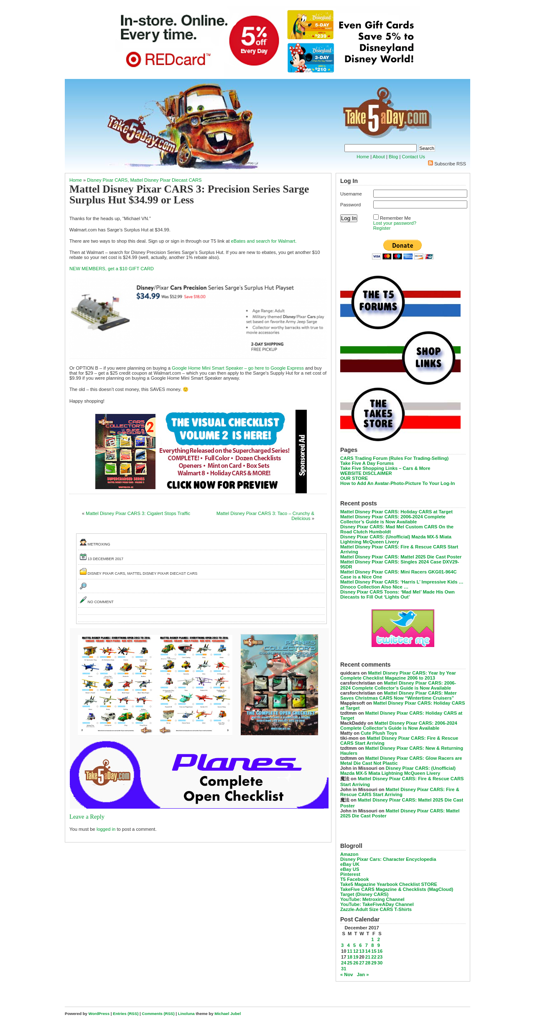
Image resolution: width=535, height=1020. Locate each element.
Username (351, 193)
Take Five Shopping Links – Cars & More (385, 468)
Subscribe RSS (450, 163)
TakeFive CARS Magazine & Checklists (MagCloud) (396, 889)
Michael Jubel (227, 1013)
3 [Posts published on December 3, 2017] (342, 945)
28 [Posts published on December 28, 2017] (367, 962)
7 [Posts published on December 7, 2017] (366, 945)
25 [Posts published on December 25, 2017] (349, 962)
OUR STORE (354, 478)
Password (350, 204)
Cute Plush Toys (379, 733)
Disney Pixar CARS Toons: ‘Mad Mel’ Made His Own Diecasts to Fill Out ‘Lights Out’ (397, 594)
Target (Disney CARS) (364, 894)
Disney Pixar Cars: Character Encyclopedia (388, 859)
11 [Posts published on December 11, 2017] (349, 951)
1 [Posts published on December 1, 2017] (372, 939)
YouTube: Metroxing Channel (372, 899)
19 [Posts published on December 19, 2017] (355, 956)
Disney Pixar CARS (107, 180)
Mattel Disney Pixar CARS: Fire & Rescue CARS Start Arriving (399, 792)
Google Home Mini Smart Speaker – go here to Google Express (238, 367)
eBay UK (349, 864)
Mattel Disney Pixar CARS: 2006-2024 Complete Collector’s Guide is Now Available (393, 519)
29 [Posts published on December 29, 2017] (373, 962)
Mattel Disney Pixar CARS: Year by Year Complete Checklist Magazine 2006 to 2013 (398, 675)
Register (382, 228)
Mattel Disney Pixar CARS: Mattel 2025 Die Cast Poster (400, 556)
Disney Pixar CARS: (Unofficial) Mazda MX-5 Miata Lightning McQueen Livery (395, 539)
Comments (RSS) (158, 1013)
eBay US (349, 869)
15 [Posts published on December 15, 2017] (373, 951)
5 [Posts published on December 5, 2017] (354, 945)
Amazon (349, 854)
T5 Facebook (354, 879)
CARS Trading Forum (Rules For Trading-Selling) (394, 458)
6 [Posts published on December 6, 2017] (360, 945)
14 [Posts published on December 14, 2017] (367, 951)
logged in (106, 829)
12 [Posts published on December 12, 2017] (355, 951)
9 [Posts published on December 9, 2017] (378, 945)
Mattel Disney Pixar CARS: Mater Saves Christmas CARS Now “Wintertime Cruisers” (398, 695)
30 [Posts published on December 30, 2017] (379, 962)
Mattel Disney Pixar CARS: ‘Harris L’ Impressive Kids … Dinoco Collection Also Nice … (402, 584)
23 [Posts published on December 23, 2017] (379, 956)
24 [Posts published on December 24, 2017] (343, 962)
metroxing (99, 544)
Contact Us (413, 156)
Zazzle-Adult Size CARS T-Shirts (376, 909)
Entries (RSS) (125, 1013)
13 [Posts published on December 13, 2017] (361, 951)
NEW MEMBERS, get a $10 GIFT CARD (111, 268)
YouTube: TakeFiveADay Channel (377, 904)
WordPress (99, 1013)
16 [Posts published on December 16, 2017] (379, 951)
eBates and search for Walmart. (264, 241)
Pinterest (350, 874)
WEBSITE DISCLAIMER (366, 473)
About (379, 156)
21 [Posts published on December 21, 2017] (367, 956)
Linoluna (186, 1013)
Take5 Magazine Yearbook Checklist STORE (388, 884)
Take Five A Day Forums (367, 463)
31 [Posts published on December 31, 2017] (343, 968)
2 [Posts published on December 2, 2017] (378, 939)
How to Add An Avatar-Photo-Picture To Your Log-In (397, 483)
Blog (393, 156)
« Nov (346, 974)
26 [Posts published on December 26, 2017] (355, 962)
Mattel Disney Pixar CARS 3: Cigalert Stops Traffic (138, 513)
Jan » (363, 974)
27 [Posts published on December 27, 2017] (361, 962)
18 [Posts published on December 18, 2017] (349, 956)
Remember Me (395, 218)
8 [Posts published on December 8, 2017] (372, 945)
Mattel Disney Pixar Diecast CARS (166, 180)
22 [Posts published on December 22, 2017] (373, 956)
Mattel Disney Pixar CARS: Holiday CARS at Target (396, 511)
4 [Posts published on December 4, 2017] (348, 945)
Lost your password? (394, 223)
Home (363, 156)
